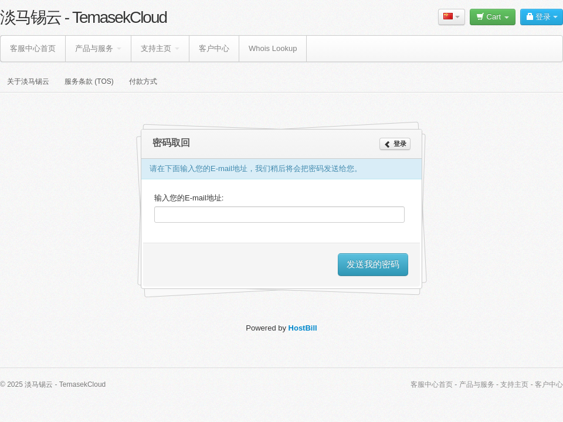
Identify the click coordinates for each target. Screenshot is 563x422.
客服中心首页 (33, 48)
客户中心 (214, 48)
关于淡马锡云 (28, 81)
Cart (492, 16)
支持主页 (160, 48)
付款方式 (143, 81)
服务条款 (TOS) (89, 81)
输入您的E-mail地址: (188, 197)
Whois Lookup (273, 48)
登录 (541, 16)
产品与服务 (98, 48)
